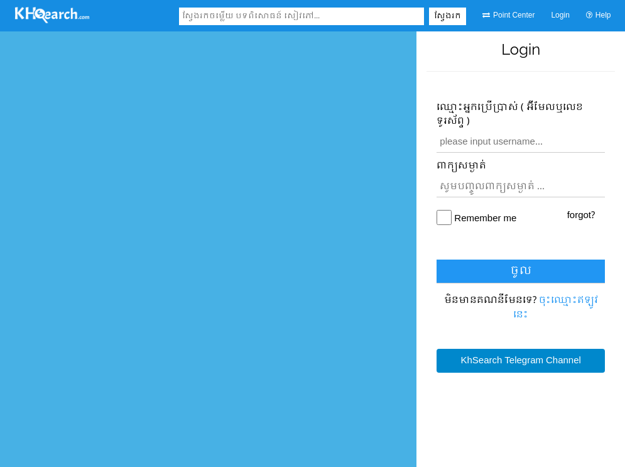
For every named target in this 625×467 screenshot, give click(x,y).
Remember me (485, 219)
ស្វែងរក (447, 16)
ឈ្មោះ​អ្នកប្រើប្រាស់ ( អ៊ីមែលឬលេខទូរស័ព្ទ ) (510, 115)
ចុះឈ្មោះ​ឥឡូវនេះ (555, 307)
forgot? (581, 215)
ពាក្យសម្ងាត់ (461, 166)
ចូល (521, 271)
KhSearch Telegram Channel (520, 361)
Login (560, 15)
